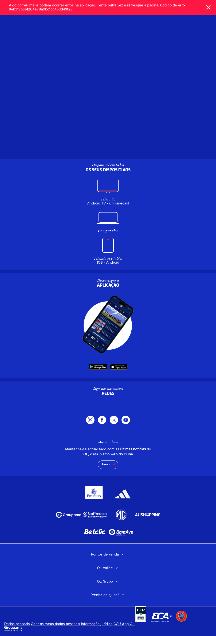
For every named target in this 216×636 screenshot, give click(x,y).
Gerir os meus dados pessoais (55, 624)
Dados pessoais (17, 624)
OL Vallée (105, 568)
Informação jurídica (96, 624)
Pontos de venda (105, 554)
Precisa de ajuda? (104, 595)
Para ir (106, 464)
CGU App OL (123, 624)
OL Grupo (105, 581)
